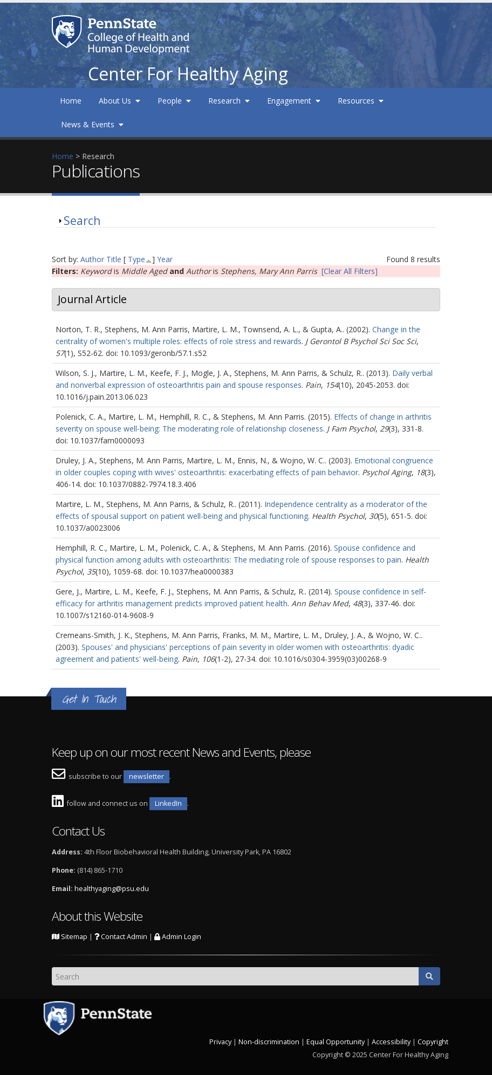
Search (82, 220)
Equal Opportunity (335, 1041)
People (174, 100)
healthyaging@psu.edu (111, 888)
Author (92, 259)
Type (136, 259)
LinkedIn (168, 803)
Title (113, 259)
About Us (119, 100)
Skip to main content (36, 6)
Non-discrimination (268, 1041)
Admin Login (177, 936)
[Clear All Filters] (350, 271)
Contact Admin (120, 936)
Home (70, 100)
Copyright (433, 1041)
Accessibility (391, 1041)
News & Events (92, 124)
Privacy (220, 1041)
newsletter (146, 776)
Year (165, 259)
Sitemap (69, 936)
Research (229, 100)
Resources (361, 100)
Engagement (293, 100)
